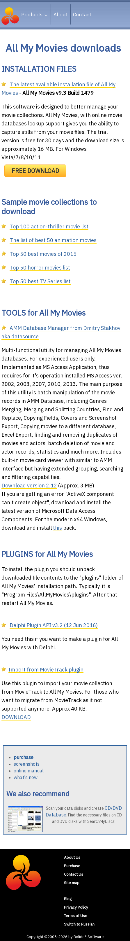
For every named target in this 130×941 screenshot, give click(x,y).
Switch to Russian (79, 924)
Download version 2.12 (29, 485)
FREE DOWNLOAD (35, 171)
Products (34, 14)
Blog (68, 898)
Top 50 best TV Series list (40, 281)
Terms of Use (75, 915)
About (61, 14)
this (57, 527)
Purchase (72, 865)
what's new (26, 777)
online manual (29, 771)
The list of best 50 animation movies (53, 240)
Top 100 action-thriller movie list (49, 226)
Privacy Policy (76, 907)
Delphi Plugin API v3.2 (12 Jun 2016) (54, 625)
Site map (71, 882)
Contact (82, 14)
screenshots (27, 764)
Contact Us (73, 874)
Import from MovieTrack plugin (45, 669)
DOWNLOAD (16, 717)
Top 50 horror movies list (40, 267)
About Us (72, 857)
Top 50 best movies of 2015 (43, 254)
